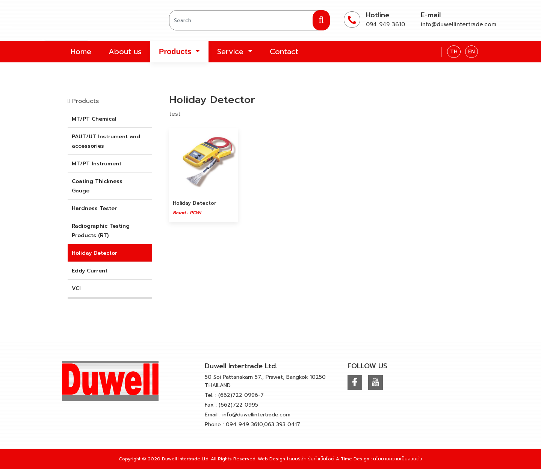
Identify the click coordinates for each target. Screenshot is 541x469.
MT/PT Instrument (96, 164)
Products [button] (176, 51)
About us (125, 51)
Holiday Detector (94, 253)
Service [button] (231, 51)
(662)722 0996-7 (241, 395)
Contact (284, 51)
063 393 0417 (282, 424)
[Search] (249, 20)
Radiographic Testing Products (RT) (101, 230)
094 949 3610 (385, 24)
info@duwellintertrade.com (458, 24)
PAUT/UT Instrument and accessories (106, 141)
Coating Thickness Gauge (97, 186)
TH (454, 52)
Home (81, 51)
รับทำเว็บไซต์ (321, 458)
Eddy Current (89, 271)
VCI (76, 288)
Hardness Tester (94, 208)
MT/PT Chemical (94, 119)
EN (471, 52)
